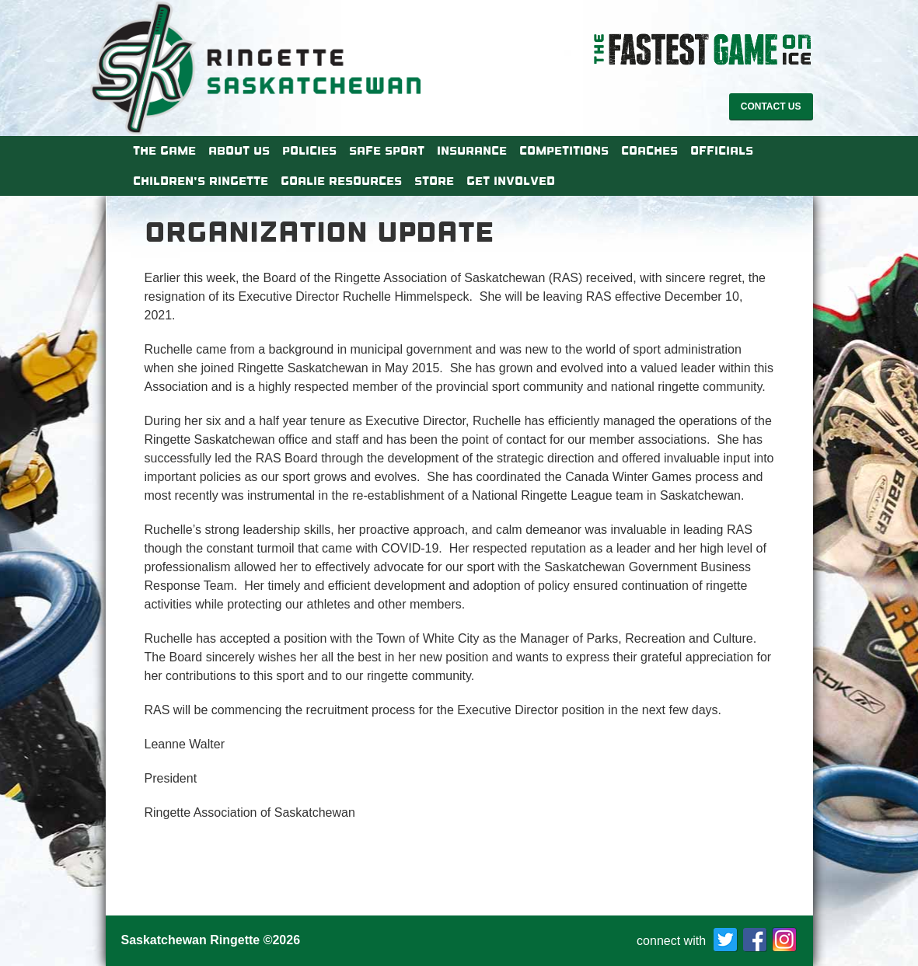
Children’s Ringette (200, 181)
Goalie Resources (341, 181)
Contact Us (771, 106)
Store (434, 181)
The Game (164, 151)
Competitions (564, 151)
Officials (721, 151)
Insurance (472, 151)
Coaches (649, 151)
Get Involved (510, 181)
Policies (309, 151)
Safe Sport (386, 151)
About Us (239, 151)
